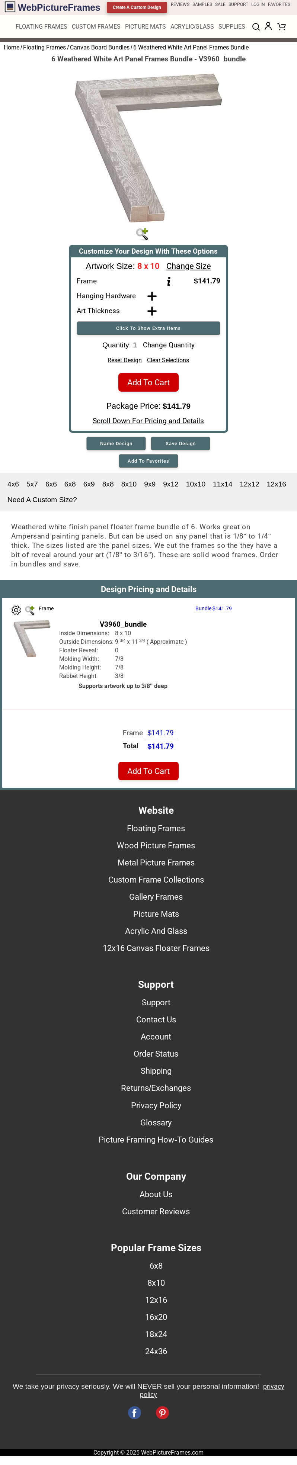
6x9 (89, 486)
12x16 (276, 486)
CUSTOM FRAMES (96, 26)
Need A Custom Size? (42, 502)
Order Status (156, 1056)
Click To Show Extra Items (148, 328)
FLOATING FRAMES (41, 26)
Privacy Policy (156, 1107)
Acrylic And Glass (156, 933)
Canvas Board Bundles (100, 47)
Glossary (156, 1125)
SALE (220, 4)
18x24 (156, 1336)
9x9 (150, 486)
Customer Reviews (156, 1213)
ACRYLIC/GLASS (192, 26)
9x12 (171, 486)
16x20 (156, 1319)
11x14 (222, 486)
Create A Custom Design (137, 7)
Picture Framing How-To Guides (156, 1142)
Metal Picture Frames (156, 865)
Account (156, 1039)
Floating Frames (44, 47)
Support (156, 1004)
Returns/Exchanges (156, 1090)
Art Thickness (98, 310)
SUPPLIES (231, 26)
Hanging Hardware (106, 296)
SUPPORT (238, 4)
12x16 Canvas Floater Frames (156, 950)
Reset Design (125, 362)
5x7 (32, 486)
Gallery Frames (156, 899)
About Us (156, 1196)
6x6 (51, 486)
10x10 (195, 486)
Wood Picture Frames (156, 847)
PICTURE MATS (145, 26)
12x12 (249, 486)
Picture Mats (156, 916)
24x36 (156, 1353)
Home (11, 47)
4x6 (13, 486)
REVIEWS (180, 4)
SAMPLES (202, 4)
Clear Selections (168, 362)
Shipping (156, 1073)
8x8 (108, 486)
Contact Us (156, 1022)
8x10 (129, 486)
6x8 (70, 486)
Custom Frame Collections (156, 882)
